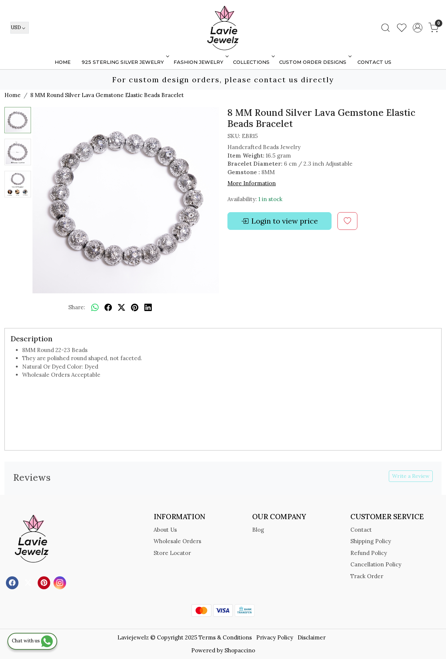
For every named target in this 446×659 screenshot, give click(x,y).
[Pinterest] (45, 582)
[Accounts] (417, 27)
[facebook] (108, 307)
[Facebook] (13, 582)
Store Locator (172, 552)
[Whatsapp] (95, 307)
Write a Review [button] (410, 476)
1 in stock (270, 199)
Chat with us (32, 641)
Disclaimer (312, 637)
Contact (361, 529)
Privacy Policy (274, 637)
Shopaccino (239, 650)
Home (63, 62)
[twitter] (121, 307)
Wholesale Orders (177, 541)
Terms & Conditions (225, 637)
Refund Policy (368, 552)
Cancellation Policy (375, 564)
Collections (253, 62)
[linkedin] (148, 307)
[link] (385, 28)
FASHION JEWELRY (200, 62)
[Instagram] (61, 582)
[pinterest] (134, 307)
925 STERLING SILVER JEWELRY (125, 62)
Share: (76, 307)
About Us (165, 529)
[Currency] (19, 28)
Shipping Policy (370, 541)
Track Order (366, 576)
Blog (258, 529)
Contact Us (374, 62)
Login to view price (279, 221)
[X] (29, 582)
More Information (251, 183)
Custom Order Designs (314, 62)
